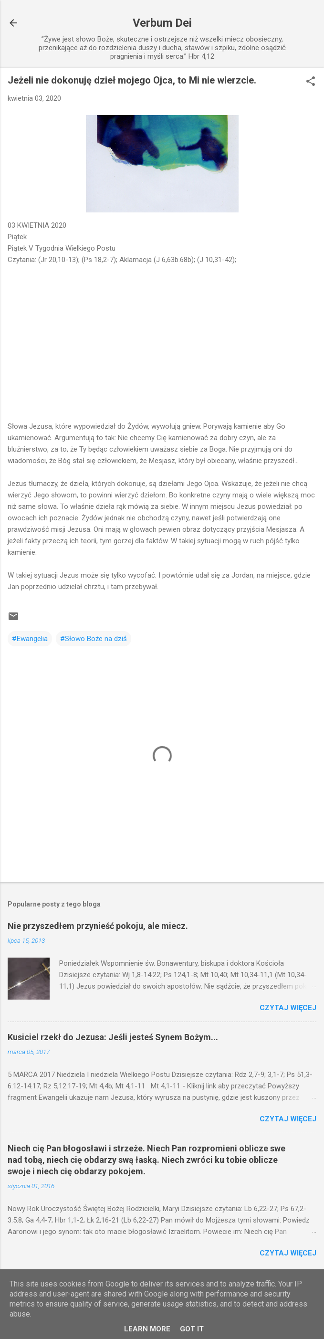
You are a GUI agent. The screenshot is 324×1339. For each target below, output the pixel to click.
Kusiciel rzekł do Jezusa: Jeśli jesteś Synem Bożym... (113, 1037)
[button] (310, 82)
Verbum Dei (162, 23)
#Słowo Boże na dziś (93, 638)
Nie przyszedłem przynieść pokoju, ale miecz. (98, 926)
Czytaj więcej (288, 1007)
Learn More (147, 1329)
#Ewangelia (30, 638)
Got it (192, 1329)
